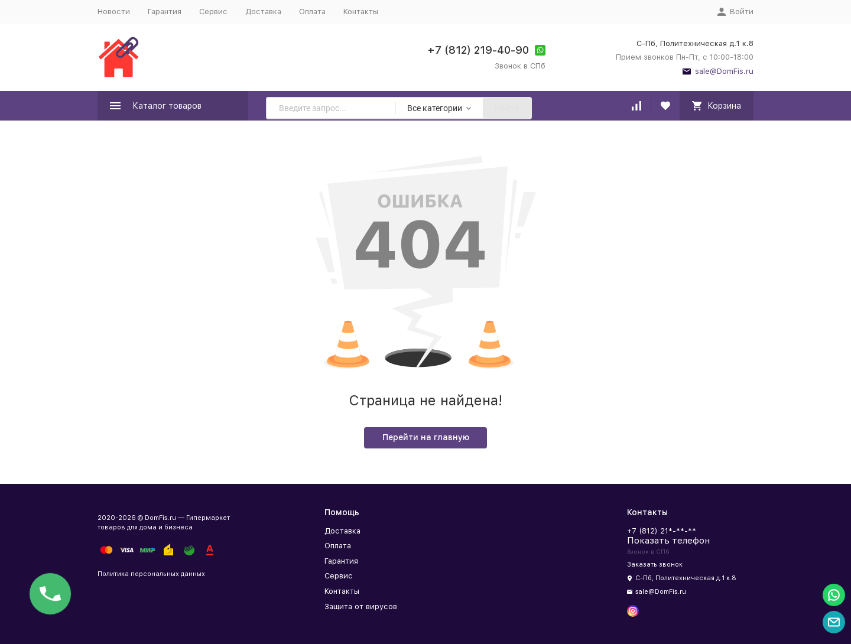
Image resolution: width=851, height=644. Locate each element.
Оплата (312, 11)
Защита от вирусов (360, 606)
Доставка (263, 11)
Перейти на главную (425, 437)
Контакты (360, 11)
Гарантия (164, 11)
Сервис (213, 11)
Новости (114, 11)
